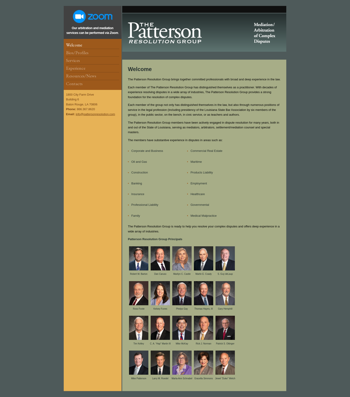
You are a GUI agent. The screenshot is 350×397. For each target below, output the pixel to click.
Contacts (74, 83)
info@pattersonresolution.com (95, 114)
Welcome (74, 45)
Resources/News (81, 76)
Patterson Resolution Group (204, 32)
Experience (75, 68)
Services (73, 60)
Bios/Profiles (77, 52)
